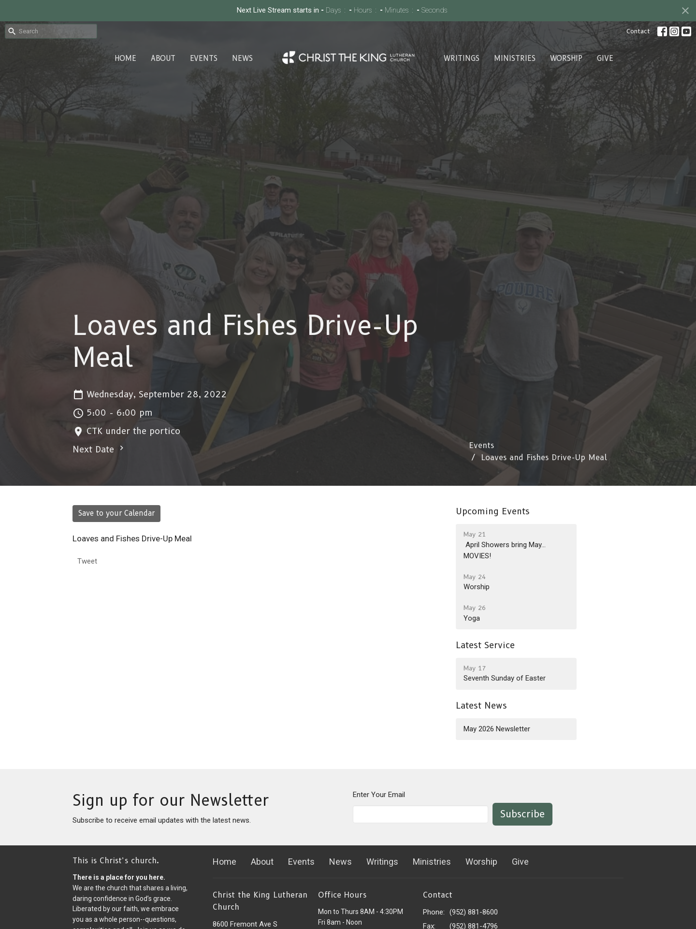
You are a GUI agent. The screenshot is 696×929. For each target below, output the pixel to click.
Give (605, 58)
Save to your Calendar (116, 513)
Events (204, 58)
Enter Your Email (379, 794)
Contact (638, 31)
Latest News (481, 705)
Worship (566, 58)
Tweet (87, 561)
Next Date (99, 449)
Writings (461, 58)
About (163, 58)
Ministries (515, 58)
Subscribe (522, 814)
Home (125, 58)
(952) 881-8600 (474, 912)
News (242, 58)
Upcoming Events (493, 511)
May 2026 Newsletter (497, 729)
